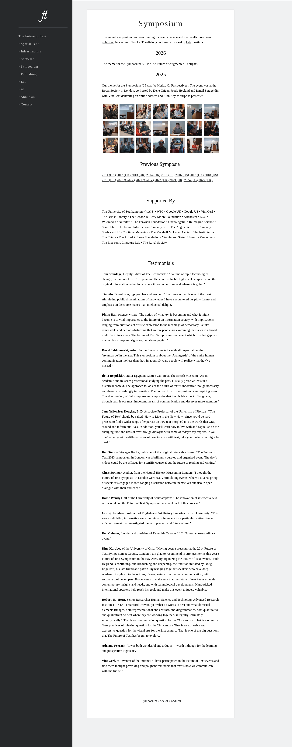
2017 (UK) (197, 175)
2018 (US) (211, 175)
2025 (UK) (206, 180)
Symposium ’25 (136, 85)
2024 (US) (191, 180)
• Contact (25, 104)
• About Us (27, 97)
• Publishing (28, 74)
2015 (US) (168, 175)
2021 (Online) (145, 180)
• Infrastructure (30, 51)
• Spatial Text (29, 44)
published (108, 42)
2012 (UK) (124, 175)
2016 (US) (182, 175)
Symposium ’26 (136, 64)
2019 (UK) (109, 180)
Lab (188, 42)
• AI (22, 89)
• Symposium (28, 66)
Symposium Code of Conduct (161, 701)
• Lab (22, 81)
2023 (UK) (176, 180)
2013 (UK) (138, 175)
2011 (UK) (109, 175)
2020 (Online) (126, 180)
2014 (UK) (153, 175)
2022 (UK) (162, 180)
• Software (26, 59)
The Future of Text (32, 36)
